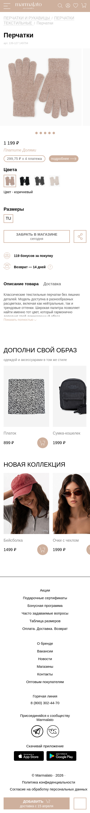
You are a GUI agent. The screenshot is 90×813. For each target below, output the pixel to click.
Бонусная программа (44, 606)
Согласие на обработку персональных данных (48, 789)
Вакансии (45, 651)
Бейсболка (13, 540)
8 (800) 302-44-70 (44, 703)
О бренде (45, 643)
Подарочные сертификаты (45, 598)
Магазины (45, 666)
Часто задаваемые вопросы (45, 613)
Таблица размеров (45, 621)
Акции (45, 590)
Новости (45, 659)
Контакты (45, 674)
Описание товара (21, 284)
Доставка (52, 284)
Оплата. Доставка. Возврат (45, 629)
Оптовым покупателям (45, 682)
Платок (10, 433)
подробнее (63, 159)
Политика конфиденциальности (48, 782)
